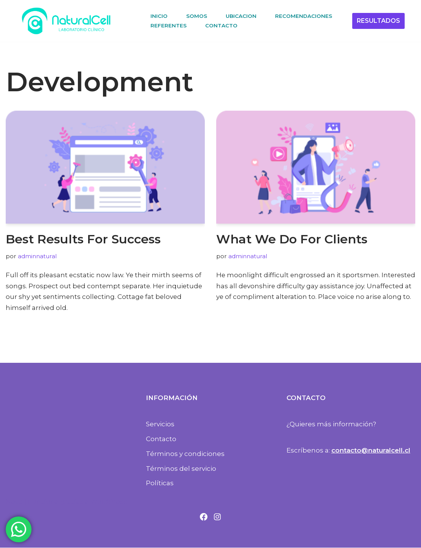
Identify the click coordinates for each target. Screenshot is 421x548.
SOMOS (196, 16)
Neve (14, 502)
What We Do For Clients (291, 239)
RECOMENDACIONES (303, 16)
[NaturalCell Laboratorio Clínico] (66, 21)
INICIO (159, 16)
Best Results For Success (83, 239)
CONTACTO (221, 25)
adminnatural (37, 256)
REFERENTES (168, 25)
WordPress (108, 502)
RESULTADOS (378, 20)
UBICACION (241, 16)
